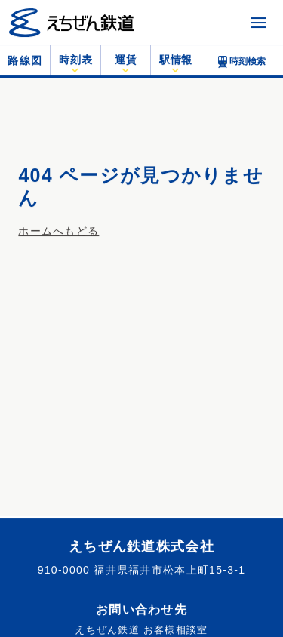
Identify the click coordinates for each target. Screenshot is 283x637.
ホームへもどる (58, 231)
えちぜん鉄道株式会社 (141, 546)
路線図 (25, 60)
